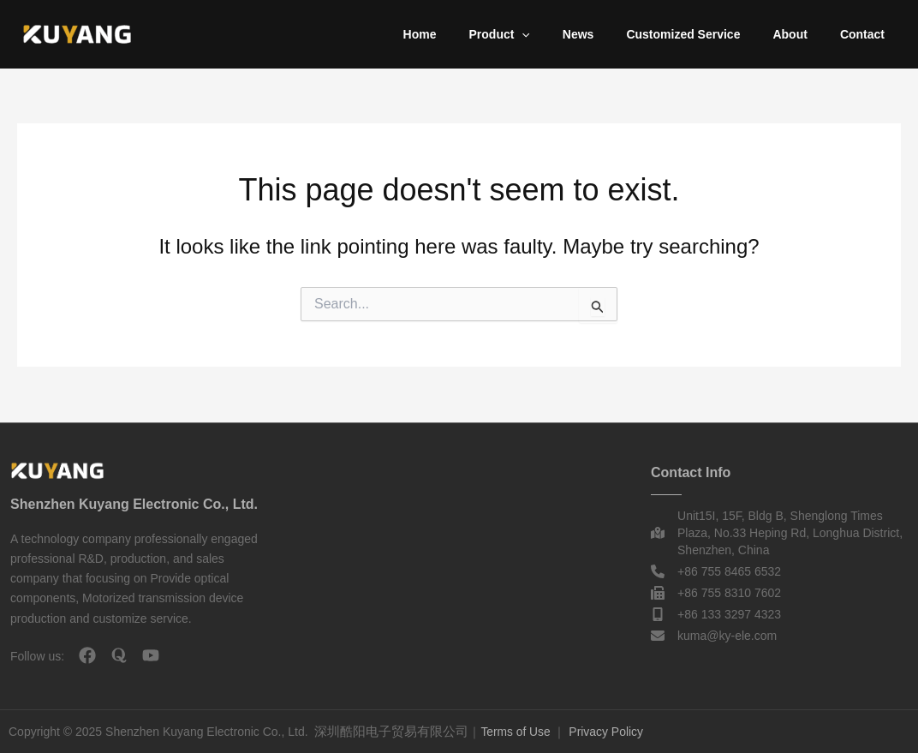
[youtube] (151, 655)
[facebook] (87, 655)
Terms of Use (515, 731)
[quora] (119, 655)
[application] (560, 34)
